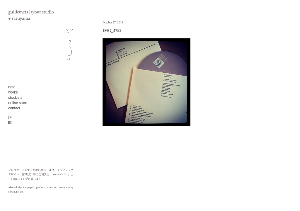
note (11, 87)
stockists (15, 98)
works (13, 92)
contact (14, 108)
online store (17, 103)
